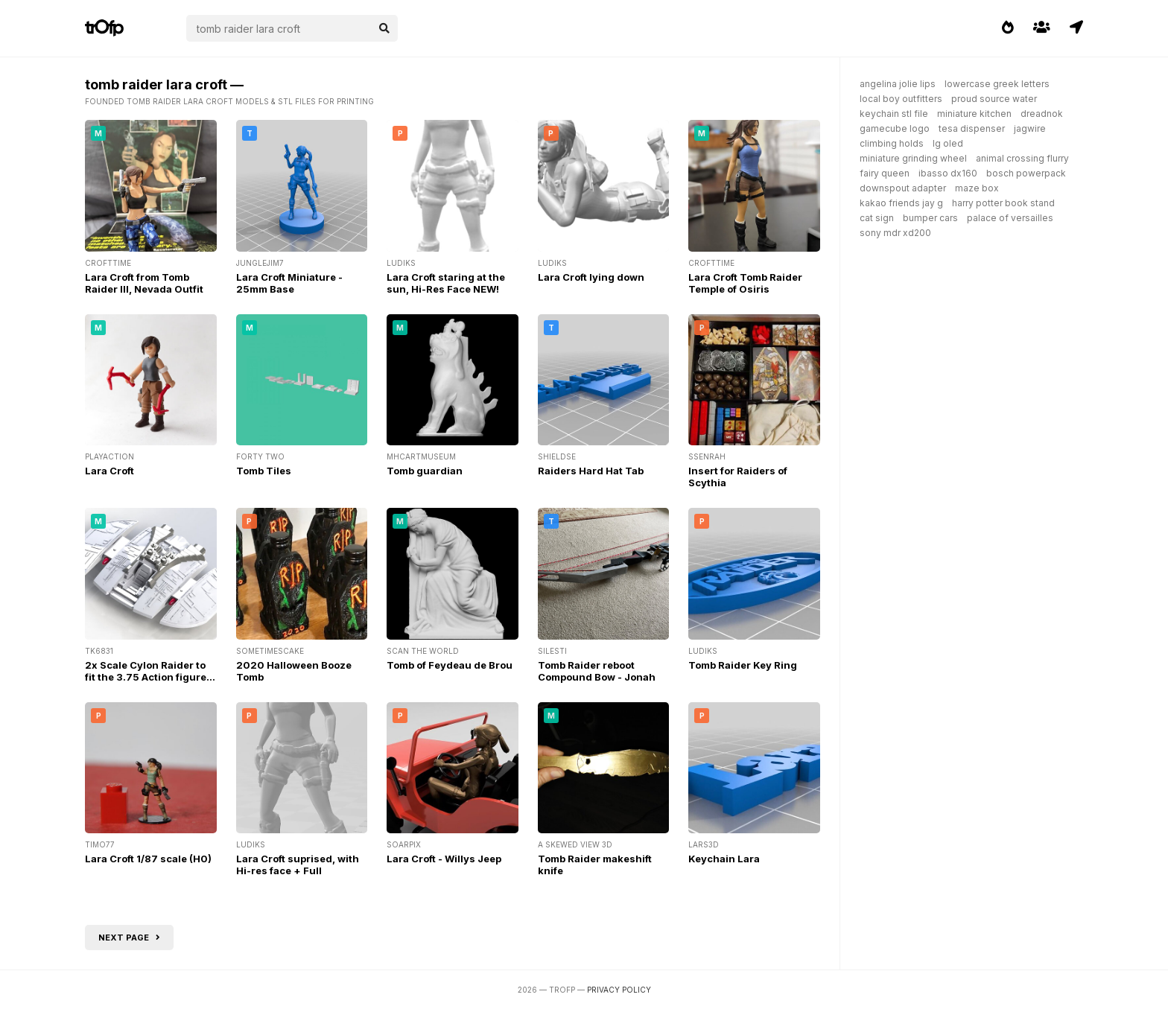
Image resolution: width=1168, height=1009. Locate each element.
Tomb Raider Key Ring (742, 665)
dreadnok (1042, 113)
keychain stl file (894, 113)
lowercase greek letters (997, 83)
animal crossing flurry (1022, 158)
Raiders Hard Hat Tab (591, 471)
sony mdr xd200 (895, 232)
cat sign (877, 217)
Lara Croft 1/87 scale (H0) (148, 859)
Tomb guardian (425, 471)
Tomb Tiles (263, 471)
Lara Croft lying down (591, 277)
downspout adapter (903, 188)
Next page (129, 937)
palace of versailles (1010, 217)
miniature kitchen (974, 113)
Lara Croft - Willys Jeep (444, 859)
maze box (977, 188)
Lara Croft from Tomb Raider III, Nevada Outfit (144, 283)
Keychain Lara (724, 859)
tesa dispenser (972, 128)
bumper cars (930, 217)
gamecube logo (895, 128)
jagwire (1030, 128)
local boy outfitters (901, 98)
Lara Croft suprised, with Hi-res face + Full (297, 864)
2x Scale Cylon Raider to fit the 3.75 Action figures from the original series (148, 677)
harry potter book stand (1003, 203)
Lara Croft (109, 471)
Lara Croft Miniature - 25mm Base (289, 283)
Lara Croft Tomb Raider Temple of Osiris (745, 283)
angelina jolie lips (898, 83)
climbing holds (892, 143)
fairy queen (885, 173)
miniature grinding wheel (913, 158)
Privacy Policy (619, 989)
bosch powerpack (1026, 173)
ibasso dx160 (947, 173)
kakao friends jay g (901, 203)
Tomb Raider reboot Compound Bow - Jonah (597, 671)
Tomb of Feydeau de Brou (449, 665)
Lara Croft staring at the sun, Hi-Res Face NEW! (446, 283)
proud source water (994, 98)
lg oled (948, 143)
